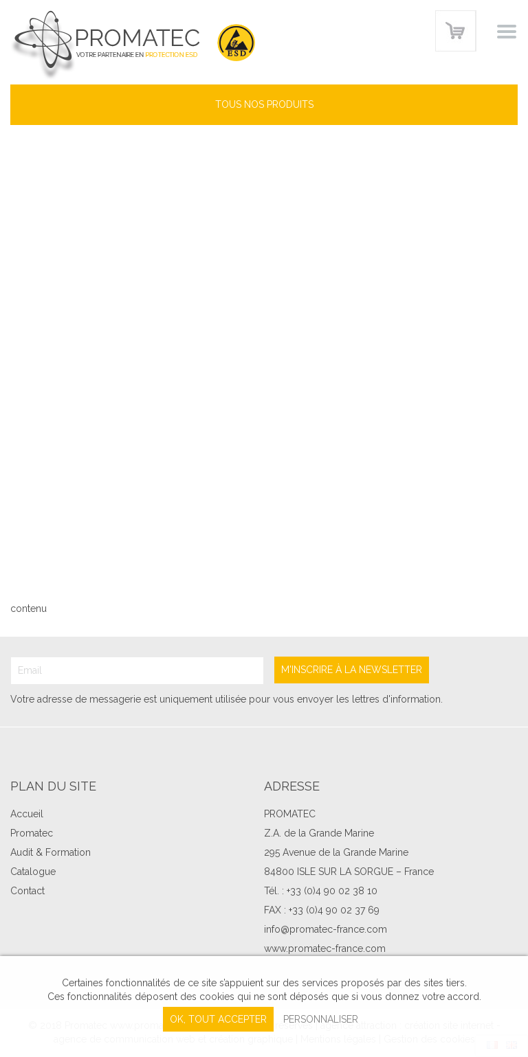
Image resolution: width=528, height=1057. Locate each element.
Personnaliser (320, 1019)
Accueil (26, 813)
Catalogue (33, 871)
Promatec (31, 833)
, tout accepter (218, 1019)
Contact (27, 890)
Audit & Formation (50, 852)
